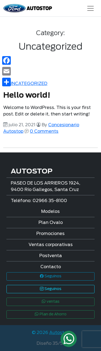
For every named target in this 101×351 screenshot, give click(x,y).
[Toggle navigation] (90, 8)
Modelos (50, 211)
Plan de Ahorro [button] (50, 314)
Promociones (50, 233)
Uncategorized (28, 83)
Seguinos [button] (50, 276)
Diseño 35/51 (50, 343)
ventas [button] (50, 302)
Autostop (59, 332)
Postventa (50, 256)
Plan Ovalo (51, 222)
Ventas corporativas (51, 245)
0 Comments (44, 131)
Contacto (50, 267)
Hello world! (26, 95)
